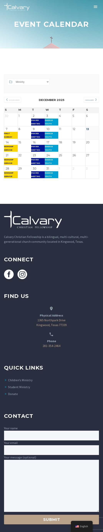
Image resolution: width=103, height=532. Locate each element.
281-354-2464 (51, 346)
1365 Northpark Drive (51, 320)
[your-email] (51, 450)
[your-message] (51, 486)
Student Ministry (19, 387)
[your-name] (51, 435)
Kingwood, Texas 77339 (51, 325)
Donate (13, 394)
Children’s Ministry (20, 380)
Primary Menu (95, 7)
